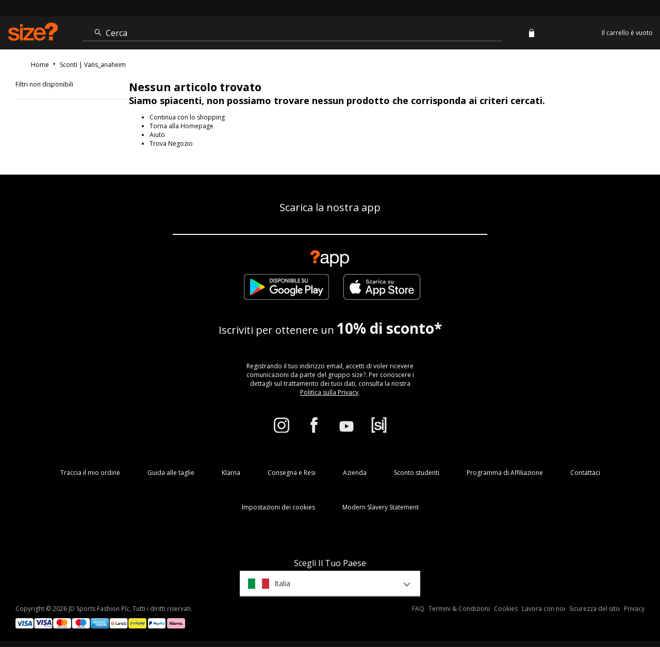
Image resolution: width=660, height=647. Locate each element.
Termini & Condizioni (459, 608)
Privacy (634, 608)
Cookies (506, 608)
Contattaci (585, 472)
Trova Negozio (171, 143)
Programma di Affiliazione (505, 472)
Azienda (355, 472)
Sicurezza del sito (594, 608)
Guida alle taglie (170, 472)
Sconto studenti (416, 472)
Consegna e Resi (292, 472)
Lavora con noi (543, 608)
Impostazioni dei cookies (278, 507)
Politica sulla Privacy (329, 392)
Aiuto (157, 134)
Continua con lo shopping (187, 117)
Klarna (231, 472)
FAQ (418, 608)
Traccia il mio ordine (90, 472)
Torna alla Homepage (181, 126)
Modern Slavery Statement (380, 507)
